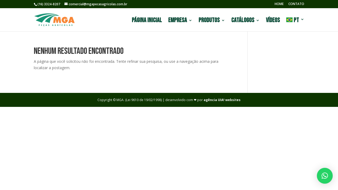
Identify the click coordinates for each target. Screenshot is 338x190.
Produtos (209, 21)
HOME (279, 4)
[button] (325, 176)
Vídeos (273, 21)
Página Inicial (147, 21)
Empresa (177, 21)
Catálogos (242, 21)
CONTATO (296, 4)
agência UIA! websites (222, 100)
